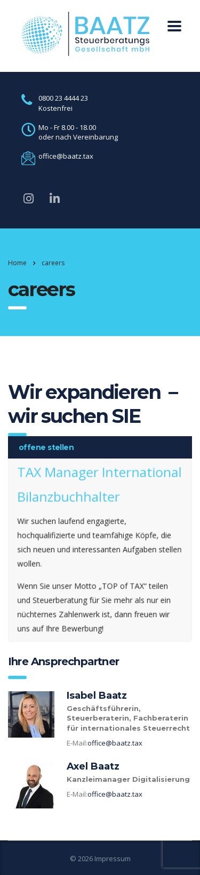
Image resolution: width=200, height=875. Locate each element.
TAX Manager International (99, 475)
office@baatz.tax (114, 743)
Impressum (112, 858)
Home (17, 262)
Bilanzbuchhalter (70, 498)
